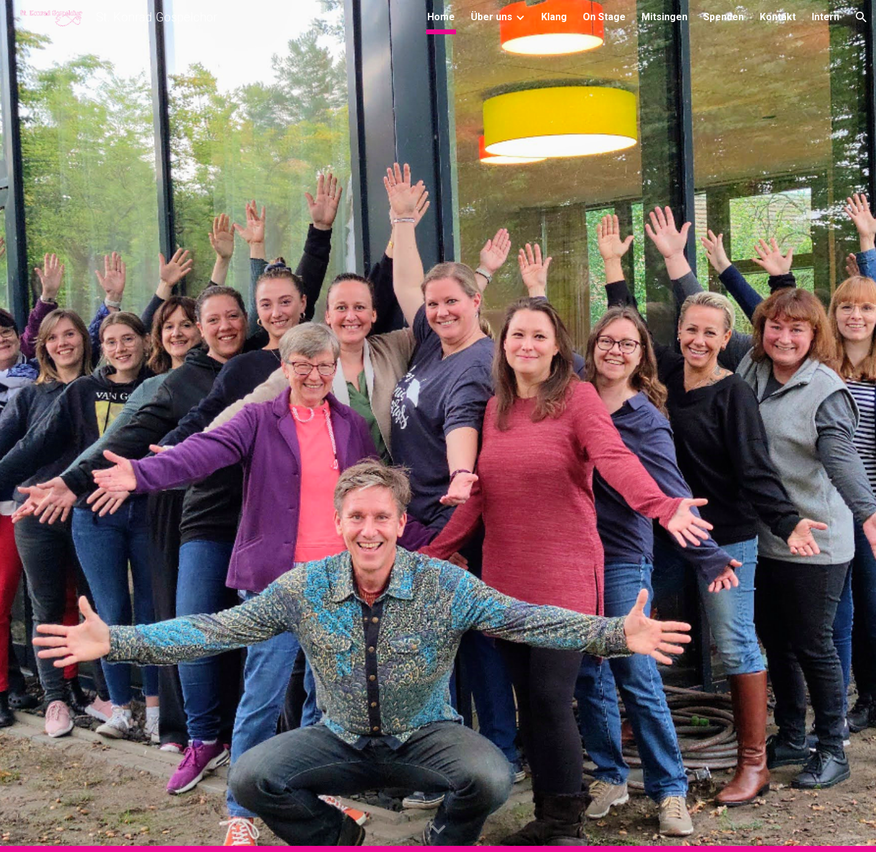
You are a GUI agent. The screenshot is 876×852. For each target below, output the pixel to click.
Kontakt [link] (778, 17)
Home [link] (441, 17)
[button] (861, 17)
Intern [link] (825, 17)
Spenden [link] (723, 17)
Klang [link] (554, 17)
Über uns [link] (491, 17)
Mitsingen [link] (664, 17)
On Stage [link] (604, 17)
